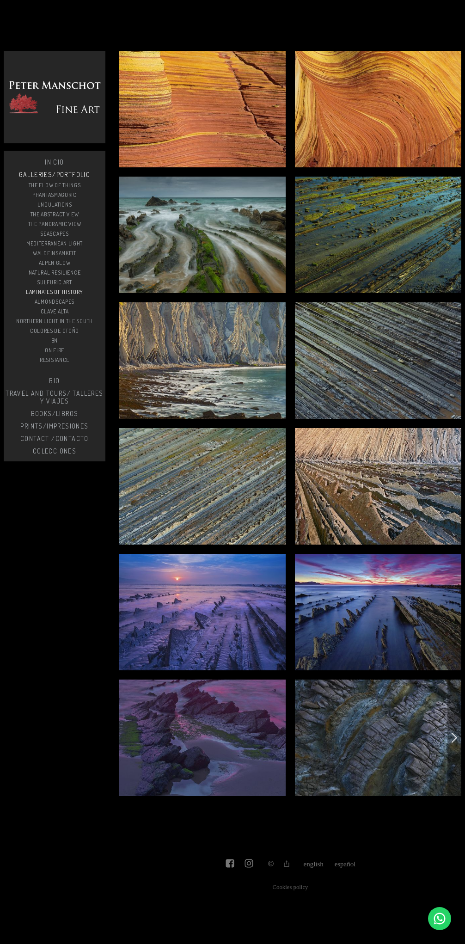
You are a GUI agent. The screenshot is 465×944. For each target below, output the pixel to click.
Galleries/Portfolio (55, 174)
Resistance (54, 359)
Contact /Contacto (54, 438)
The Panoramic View (54, 224)
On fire (54, 350)
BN (54, 340)
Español (345, 864)
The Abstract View (55, 214)
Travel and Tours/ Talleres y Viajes (54, 397)
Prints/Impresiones (54, 426)
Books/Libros (55, 413)
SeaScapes (54, 233)
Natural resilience (55, 272)
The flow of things (55, 185)
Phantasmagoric (54, 194)
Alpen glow (55, 262)
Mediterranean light (54, 243)
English (314, 864)
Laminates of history (54, 291)
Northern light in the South (54, 321)
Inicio (54, 162)
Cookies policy (290, 887)
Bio (54, 381)
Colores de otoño (54, 330)
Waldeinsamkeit (54, 253)
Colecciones (54, 451)
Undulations (54, 204)
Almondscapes (54, 301)
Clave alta (55, 311)
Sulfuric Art (54, 282)
